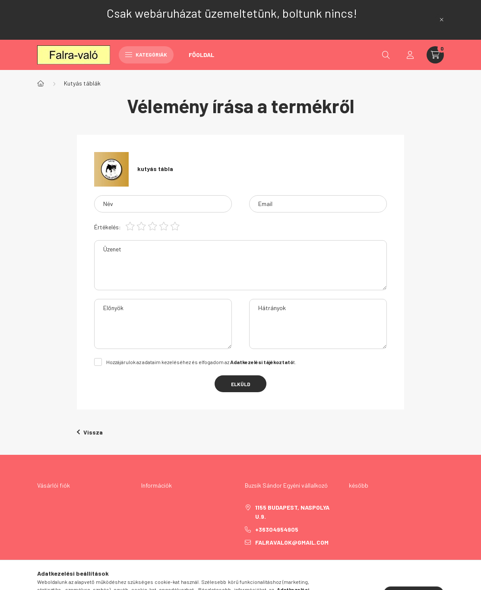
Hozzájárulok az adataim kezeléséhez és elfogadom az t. (201, 362)
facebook (246, 564)
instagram (298, 564)
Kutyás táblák (82, 83)
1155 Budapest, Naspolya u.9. (292, 512)
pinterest (281, 564)
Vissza (90, 432)
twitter (263, 564)
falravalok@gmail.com (292, 542)
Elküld (240, 384)
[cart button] (435, 54)
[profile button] (410, 54)
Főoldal (201, 54)
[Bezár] (441, 19)
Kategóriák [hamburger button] (146, 54)
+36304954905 (276, 529)
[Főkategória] (40, 83)
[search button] (386, 54)
